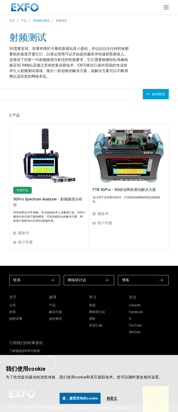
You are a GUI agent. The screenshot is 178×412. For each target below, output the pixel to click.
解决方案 (55, 312)
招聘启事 (15, 318)
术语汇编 (95, 325)
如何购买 (55, 318)
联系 (12, 312)
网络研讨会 (97, 312)
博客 (92, 318)
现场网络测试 (41, 20)
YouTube (135, 325)
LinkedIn (135, 305)
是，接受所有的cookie (80, 398)
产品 (24, 20)
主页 (12, 20)
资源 (92, 305)
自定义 (112, 398)
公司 (12, 305)
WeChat (134, 332)
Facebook (136, 312)
